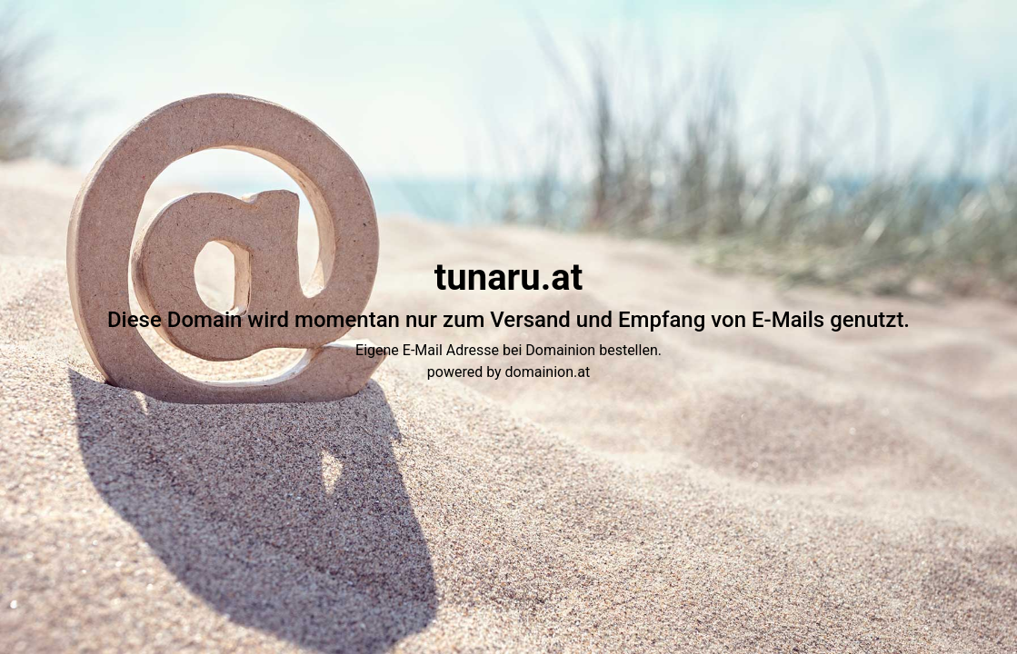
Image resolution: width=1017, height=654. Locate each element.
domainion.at (548, 372)
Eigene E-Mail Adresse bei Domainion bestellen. (508, 350)
